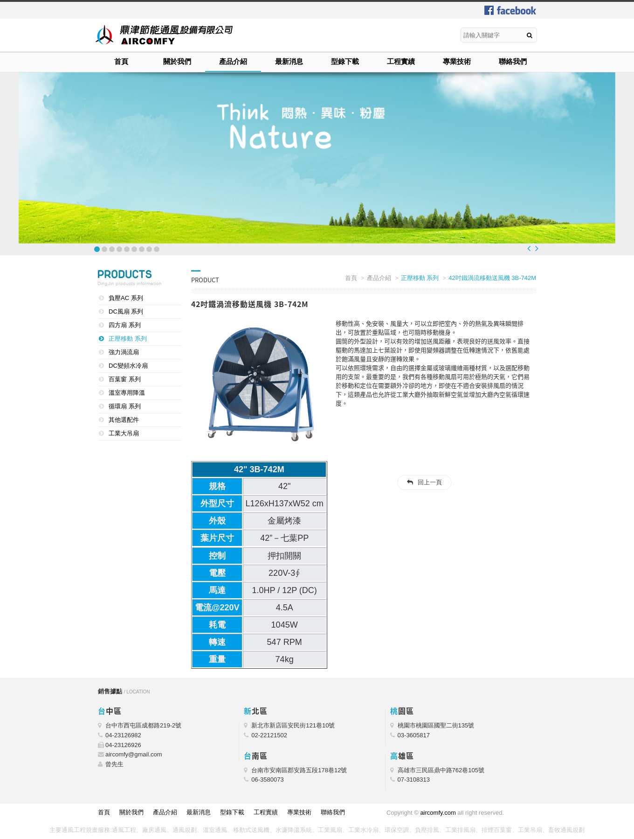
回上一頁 (430, 482)
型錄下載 (345, 61)
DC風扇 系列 (126, 311)
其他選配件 (124, 419)
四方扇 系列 (125, 325)
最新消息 (289, 61)
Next (537, 248)
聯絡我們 (513, 61)
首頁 (121, 61)
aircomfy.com (437, 812)
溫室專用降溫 (127, 392)
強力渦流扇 (124, 352)
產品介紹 (233, 61)
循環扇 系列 (125, 406)
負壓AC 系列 (126, 297)
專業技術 (457, 61)
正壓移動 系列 (128, 338)
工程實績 (401, 61)
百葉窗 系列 (125, 379)
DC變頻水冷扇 (128, 365)
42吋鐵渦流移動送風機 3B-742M (492, 277)
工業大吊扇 (124, 433)
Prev (529, 248)
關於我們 (177, 61)
